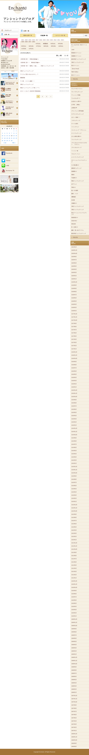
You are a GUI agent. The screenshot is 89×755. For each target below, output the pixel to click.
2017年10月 (74, 320)
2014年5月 (74, 450)
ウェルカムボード (75, 98)
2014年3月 (74, 457)
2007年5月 (74, 717)
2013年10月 (74, 472)
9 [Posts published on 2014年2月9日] (16, 133)
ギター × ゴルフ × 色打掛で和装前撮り (30, 91)
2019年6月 (74, 285)
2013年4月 (74, 492)
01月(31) (38, 43)
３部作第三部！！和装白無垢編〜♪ (29, 59)
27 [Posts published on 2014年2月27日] (9, 140)
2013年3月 (74, 495)
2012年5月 (74, 527)
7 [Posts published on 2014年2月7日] (11, 133)
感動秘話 (73, 196)
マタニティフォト (75, 153)
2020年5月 (74, 266)
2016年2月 (74, 383)
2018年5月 (74, 301)
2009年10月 (74, 625)
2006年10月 (74, 740)
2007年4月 (74, 721)
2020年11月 (74, 250)
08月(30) (46, 46)
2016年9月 (74, 361)
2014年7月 (74, 444)
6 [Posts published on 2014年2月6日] (9, 133)
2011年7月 (74, 558)
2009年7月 (74, 635)
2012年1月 (74, 539)
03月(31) (53, 43)
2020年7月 (74, 259)
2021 (22, 40)
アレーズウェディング (77, 91)
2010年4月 (74, 606)
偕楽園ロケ (74, 171)
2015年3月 (74, 418)
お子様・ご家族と (75, 104)
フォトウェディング (76, 139)
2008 (26, 41)
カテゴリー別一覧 (60, 35)
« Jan (4, 142)
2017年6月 (74, 332)
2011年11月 (74, 546)
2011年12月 (74, 542)
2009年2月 (74, 651)
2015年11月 (74, 393)
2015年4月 (74, 415)
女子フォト (74, 184)
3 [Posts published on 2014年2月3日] (2, 133)
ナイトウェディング (76, 133)
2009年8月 (74, 631)
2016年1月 (74, 387)
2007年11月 (74, 698)
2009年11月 (74, 622)
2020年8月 (74, 256)
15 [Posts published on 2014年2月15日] (14, 135)
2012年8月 (74, 517)
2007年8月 (74, 708)
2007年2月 (74, 727)
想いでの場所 (74, 190)
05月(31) (23, 46)
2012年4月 (74, 530)
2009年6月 (74, 638)
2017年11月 (74, 317)
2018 (33, 40)
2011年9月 (74, 552)
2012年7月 (74, 520)
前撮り (73, 174)
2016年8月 (74, 364)
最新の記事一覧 (27, 35)
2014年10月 (74, 434)
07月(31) (38, 46)
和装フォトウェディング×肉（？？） (30, 87)
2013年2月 (74, 498)
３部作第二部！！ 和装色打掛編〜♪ (30, 62)
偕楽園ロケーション (76, 56)
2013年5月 (74, 488)
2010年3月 (74, 609)
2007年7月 (74, 711)
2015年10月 (74, 396)
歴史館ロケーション (76, 52)
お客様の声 (74, 107)
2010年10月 (74, 587)
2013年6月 (74, 485)
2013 (51, 40)
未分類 (73, 200)
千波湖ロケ (74, 177)
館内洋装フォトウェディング (78, 59)
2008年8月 (74, 670)
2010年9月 (74, 590)
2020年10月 (74, 253)
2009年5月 (74, 641)
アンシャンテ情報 (75, 95)
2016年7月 (74, 367)
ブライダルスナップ (76, 147)
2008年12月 (74, 657)
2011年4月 (74, 568)
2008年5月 (74, 679)
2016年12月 (74, 352)
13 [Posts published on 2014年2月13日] (9, 135)
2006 (33, 41)
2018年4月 (74, 304)
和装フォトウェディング (77, 180)
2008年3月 (74, 686)
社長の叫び (74, 220)
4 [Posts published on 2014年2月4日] (4, 133)
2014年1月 (74, 463)
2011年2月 (74, 574)
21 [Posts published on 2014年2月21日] (11, 138)
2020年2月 (74, 275)
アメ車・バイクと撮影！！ (27, 81)
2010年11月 (74, 584)
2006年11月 (74, 736)
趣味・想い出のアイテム (77, 230)
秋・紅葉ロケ (74, 227)
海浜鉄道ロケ (74, 217)
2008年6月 (74, 676)
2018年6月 (74, 297)
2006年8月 (74, 746)
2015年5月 (74, 412)
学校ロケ (73, 187)
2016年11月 (74, 355)
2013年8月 (74, 479)
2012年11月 (74, 507)
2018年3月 (74, 307)
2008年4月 (74, 682)
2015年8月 (74, 402)
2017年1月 (74, 348)
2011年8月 (74, 555)
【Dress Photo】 (75, 68)
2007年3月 (74, 724)
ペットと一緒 (74, 150)
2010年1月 (74, 616)
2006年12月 (74, 733)
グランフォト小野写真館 (77, 110)
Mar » (13, 142)
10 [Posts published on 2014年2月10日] (2, 135)
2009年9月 (74, 628)
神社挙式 (73, 223)
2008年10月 (74, 663)
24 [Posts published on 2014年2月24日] (2, 140)
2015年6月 (74, 409)
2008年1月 (74, 692)
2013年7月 (74, 482)
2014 (48, 40)
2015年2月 (74, 422)
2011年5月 (74, 565)
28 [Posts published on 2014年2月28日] (11, 140)
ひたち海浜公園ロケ (76, 136)
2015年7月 (74, 406)
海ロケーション (75, 65)
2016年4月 (74, 377)
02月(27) (45, 43)
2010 (62, 40)
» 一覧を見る (74, 79)
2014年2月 (74, 460)
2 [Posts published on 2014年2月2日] (16, 131)
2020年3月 (74, 272)
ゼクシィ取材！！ (75, 117)
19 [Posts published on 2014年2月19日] (7, 138)
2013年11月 (74, 469)
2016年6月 (74, 371)
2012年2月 (74, 536)
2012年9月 (74, 514)
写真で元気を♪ (75, 71)
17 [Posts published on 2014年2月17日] (2, 138)
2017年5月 (74, 336)
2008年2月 (74, 689)
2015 (44, 40)
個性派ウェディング (76, 168)
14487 (72, 49)
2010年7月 (74, 596)
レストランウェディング (77, 157)
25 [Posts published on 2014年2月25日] (4, 140)
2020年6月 (74, 263)
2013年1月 (74, 501)
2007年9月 (74, 705)
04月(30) (60, 43)
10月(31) (60, 46)
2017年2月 (74, 345)
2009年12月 (74, 619)
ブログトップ (9, 30)
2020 (26, 40)
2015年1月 (74, 425)
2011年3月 (74, 571)
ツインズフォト (75, 126)
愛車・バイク (74, 193)
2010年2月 (74, 612)
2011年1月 (74, 577)
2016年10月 (74, 358)
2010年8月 (74, 593)
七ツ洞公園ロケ (75, 165)
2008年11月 (74, 660)
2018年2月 (74, 310)
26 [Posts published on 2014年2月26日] (7, 140)
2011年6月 (74, 562)
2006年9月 (74, 743)
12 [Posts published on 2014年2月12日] (7, 135)
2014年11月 (74, 431)
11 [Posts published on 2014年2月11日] (4, 135)
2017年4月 (74, 339)
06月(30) (31, 46)
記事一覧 (9, 34)
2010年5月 (74, 603)
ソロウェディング (75, 120)
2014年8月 (74, 441)
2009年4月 (74, 644)
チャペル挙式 (74, 123)
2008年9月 (74, 666)
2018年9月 (74, 288)
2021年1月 (74, 247)
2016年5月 (74, 374)
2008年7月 (74, 673)
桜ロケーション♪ (75, 75)
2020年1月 (74, 278)
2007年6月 (74, 714)
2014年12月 (74, 428)
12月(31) (31, 48)
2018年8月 (74, 291)
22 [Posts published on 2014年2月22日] (14, 138)
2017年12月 (74, 313)
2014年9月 (74, 437)
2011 (58, 40)
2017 (37, 40)
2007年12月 (74, 695)
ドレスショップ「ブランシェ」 (79, 130)
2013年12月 (74, 466)
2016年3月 (74, 380)
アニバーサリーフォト (77, 88)
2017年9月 (74, 323)
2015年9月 (74, 399)
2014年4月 (74, 453)
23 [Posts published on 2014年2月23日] (16, 138)
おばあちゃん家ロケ (76, 101)
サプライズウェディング (77, 114)
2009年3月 (74, 647)
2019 (30, 40)
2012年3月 (74, 533)
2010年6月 (74, 600)
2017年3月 (74, 342)
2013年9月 (74, 476)
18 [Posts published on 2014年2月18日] (4, 138)
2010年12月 (74, 581)
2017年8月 (74, 326)
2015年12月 (74, 390)
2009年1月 (74, 654)
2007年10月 (74, 701)
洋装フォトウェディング (77, 62)
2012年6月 (74, 523)
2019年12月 (74, 282)
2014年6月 (74, 447)
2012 (55, 40)
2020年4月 (74, 269)
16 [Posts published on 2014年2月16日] (16, 135)
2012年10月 (74, 511)
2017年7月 (74, 329)
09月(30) (53, 46)
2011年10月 (74, 549)
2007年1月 (74, 730)
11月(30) (23, 48)
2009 (22, 41)
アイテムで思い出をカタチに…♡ (29, 74)
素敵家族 (22, 77)
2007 (30, 41)
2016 (40, 40)
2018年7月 (74, 294)
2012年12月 (74, 504)
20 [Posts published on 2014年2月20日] (9, 138)
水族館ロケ (74, 203)
